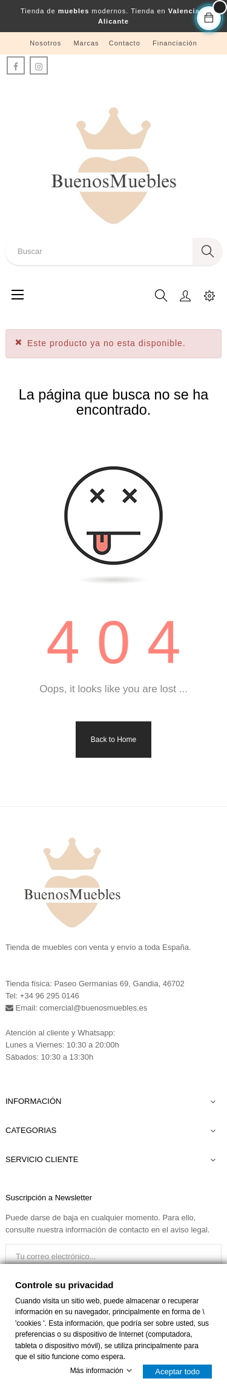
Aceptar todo (177, 1371)
